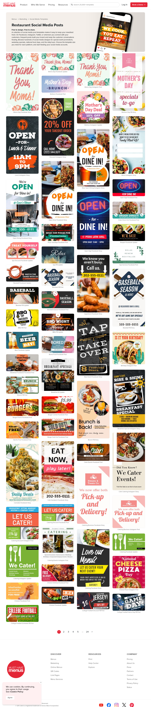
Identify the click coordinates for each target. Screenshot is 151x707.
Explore (91, 667)
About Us (130, 663)
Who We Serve (38, 5)
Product (23, 5)
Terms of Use (132, 679)
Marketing (23, 19)
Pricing (51, 5)
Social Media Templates (39, 19)
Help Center (93, 663)
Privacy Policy (132, 683)
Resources (63, 5)
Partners (130, 671)
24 (87, 632)
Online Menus (56, 667)
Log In (124, 5)
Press (129, 667)
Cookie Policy (16, 691)
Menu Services (57, 679)
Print (90, 659)
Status (129, 687)
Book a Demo (139, 5)
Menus (14, 19)
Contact (130, 675)
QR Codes (55, 671)
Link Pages (55, 675)
